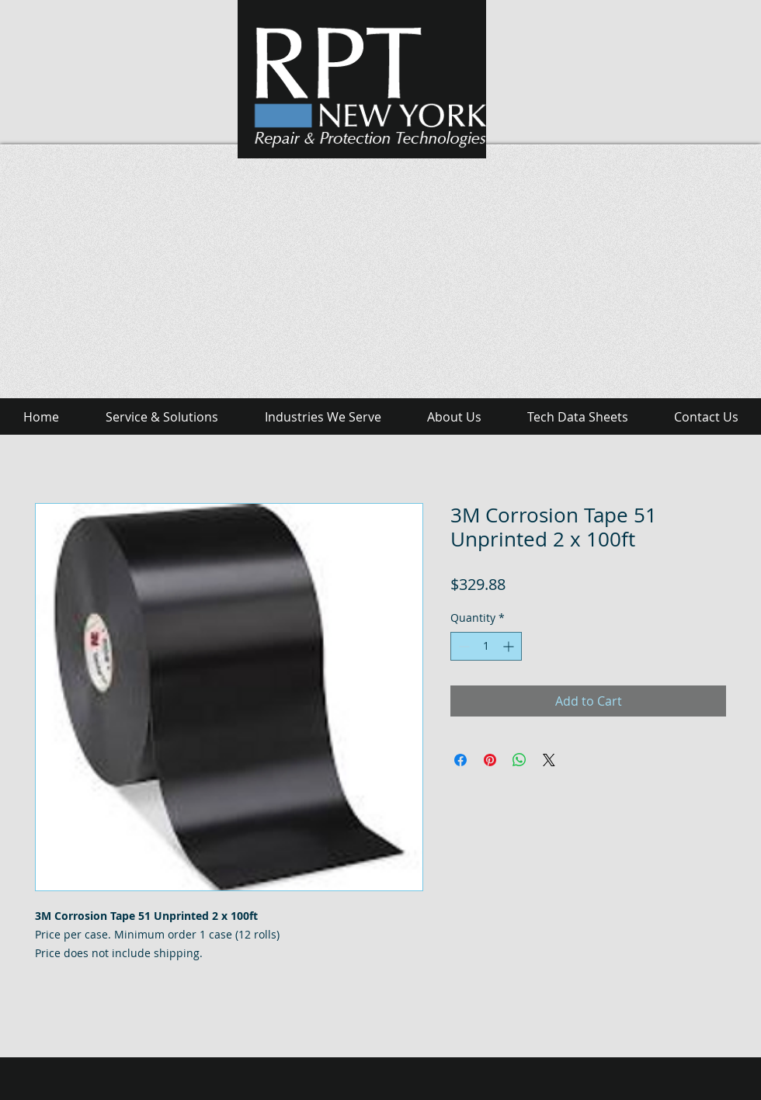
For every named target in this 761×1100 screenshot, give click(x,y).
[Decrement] (462, 646)
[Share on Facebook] (460, 760)
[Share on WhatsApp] (519, 760)
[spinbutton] (486, 646)
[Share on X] (549, 760)
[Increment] (509, 646)
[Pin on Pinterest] (490, 760)
